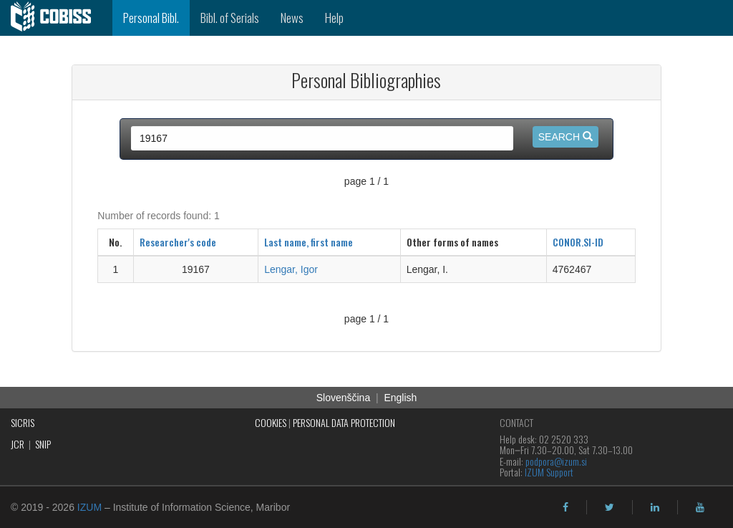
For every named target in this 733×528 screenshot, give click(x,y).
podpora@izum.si (556, 461)
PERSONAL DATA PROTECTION (344, 422)
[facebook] (565, 507)
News (292, 18)
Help (334, 18)
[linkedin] (655, 507)
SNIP (43, 443)
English (400, 397)
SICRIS (22, 422)
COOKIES (270, 422)
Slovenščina (343, 397)
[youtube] (700, 507)
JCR (17, 443)
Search (565, 137)
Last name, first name (308, 241)
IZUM (89, 507)
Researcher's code (178, 241)
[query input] (322, 138)
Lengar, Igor (291, 269)
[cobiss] (56, 18)
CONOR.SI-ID (578, 241)
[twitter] (609, 507)
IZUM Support (549, 471)
